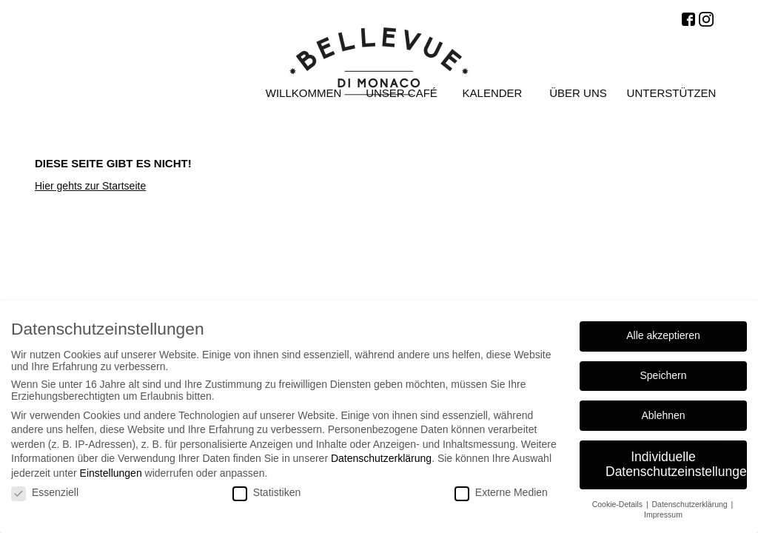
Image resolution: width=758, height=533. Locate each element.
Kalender (493, 93)
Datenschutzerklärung (381, 458)
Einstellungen (111, 473)
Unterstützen (672, 93)
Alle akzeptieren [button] (663, 335)
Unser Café (401, 93)
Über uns (578, 93)
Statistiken (266, 492)
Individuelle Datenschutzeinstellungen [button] (676, 464)
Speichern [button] (663, 375)
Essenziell (44, 492)
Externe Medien (501, 492)
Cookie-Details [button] (618, 504)
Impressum (663, 514)
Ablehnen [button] (663, 415)
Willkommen (304, 93)
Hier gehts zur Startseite (90, 186)
